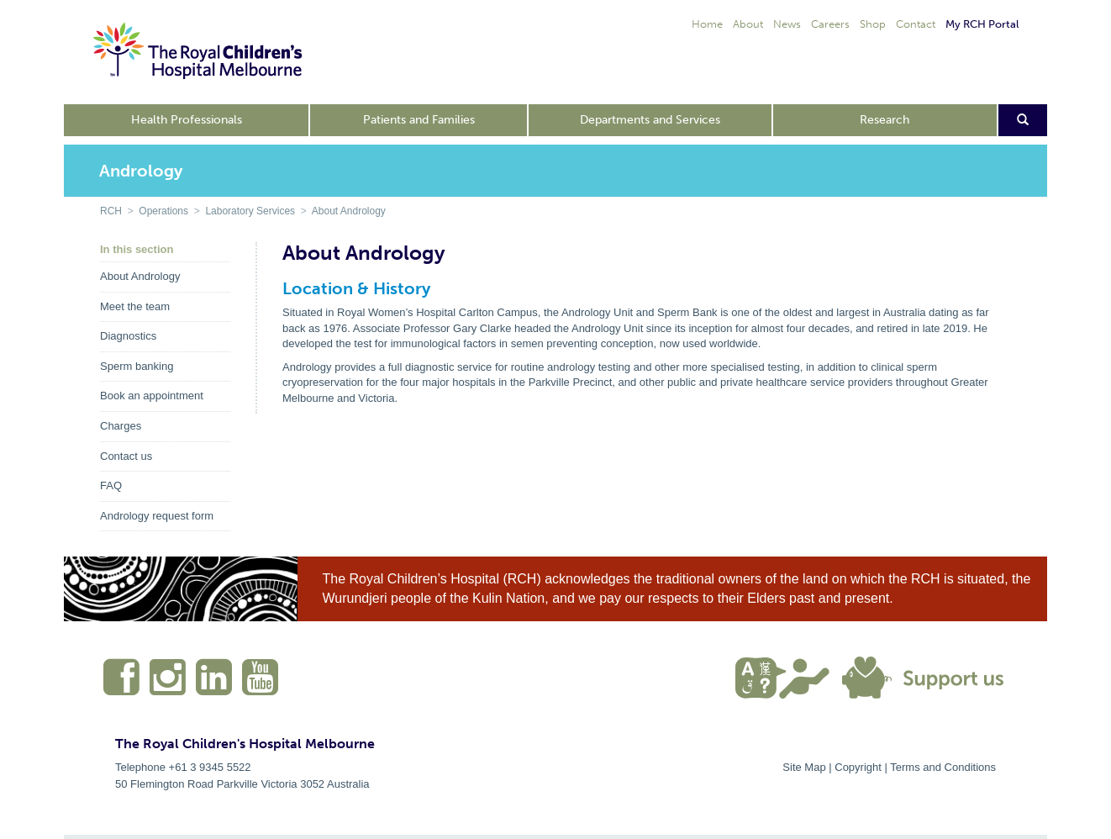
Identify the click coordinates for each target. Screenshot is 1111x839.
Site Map (803, 767)
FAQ (111, 485)
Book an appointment (151, 395)
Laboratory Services (250, 211)
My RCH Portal (982, 24)
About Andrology (349, 211)
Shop (873, 24)
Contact (915, 24)
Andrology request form (156, 515)
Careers (830, 24)
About (748, 24)
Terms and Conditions (943, 767)
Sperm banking (136, 366)
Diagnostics (128, 336)
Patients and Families (419, 120)
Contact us (126, 456)
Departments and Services (650, 120)
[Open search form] (1023, 120)
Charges (120, 426)
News (787, 24)
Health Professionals (186, 120)
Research (884, 120)
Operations (163, 211)
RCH (111, 211)
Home (707, 24)
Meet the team (135, 306)
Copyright (858, 767)
